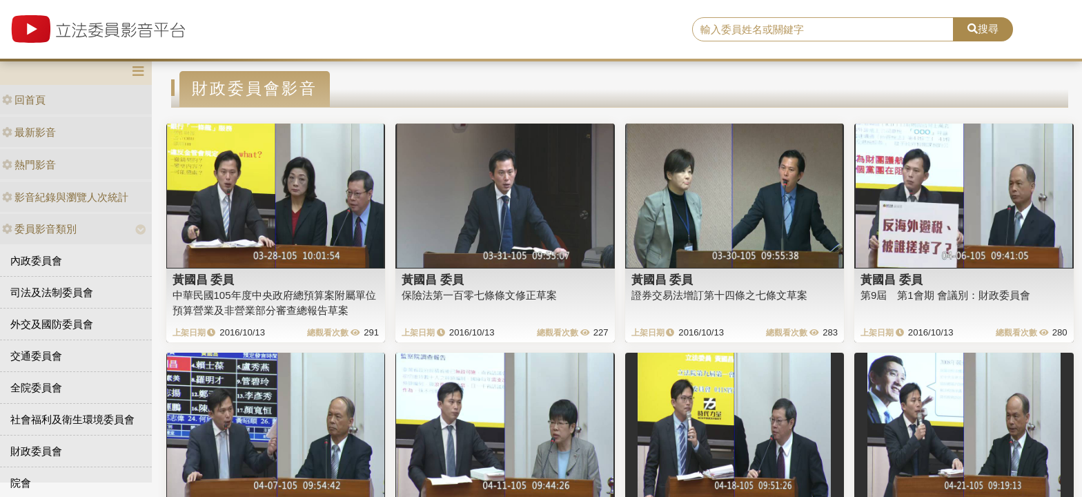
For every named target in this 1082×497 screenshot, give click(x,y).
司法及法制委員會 (51, 292)
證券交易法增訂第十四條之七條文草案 (719, 295)
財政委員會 (36, 451)
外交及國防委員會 (51, 324)
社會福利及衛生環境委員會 (72, 419)
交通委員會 (36, 356)
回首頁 (24, 100)
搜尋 (983, 29)
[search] (823, 29)
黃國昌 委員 (204, 279)
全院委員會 (36, 387)
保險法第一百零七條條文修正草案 (479, 295)
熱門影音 (29, 164)
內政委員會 (36, 260)
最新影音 (29, 132)
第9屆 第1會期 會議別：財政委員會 (945, 295)
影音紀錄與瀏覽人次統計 (65, 197)
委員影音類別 (39, 229)
